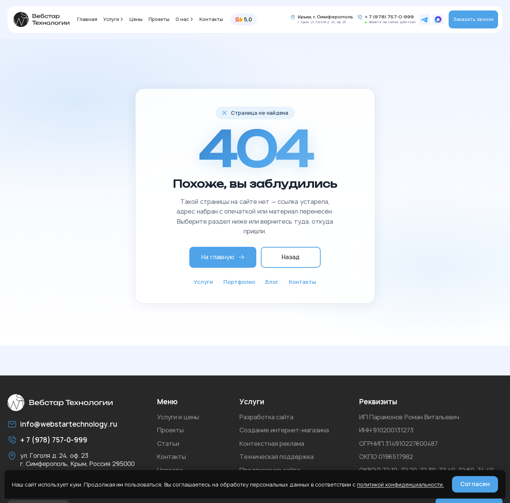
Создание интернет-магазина (284, 430)
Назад (290, 257)
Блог (271, 281)
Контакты (211, 19)
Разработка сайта (266, 417)
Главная (87, 19)
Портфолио (239, 281)
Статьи (168, 443)
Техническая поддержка (276, 457)
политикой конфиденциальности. (400, 484)
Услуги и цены (178, 417)
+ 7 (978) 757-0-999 (389, 17)
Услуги (111, 19)
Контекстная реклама (271, 443)
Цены (136, 19)
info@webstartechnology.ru (68, 424)
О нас (182, 19)
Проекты (159, 19)
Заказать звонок (473, 19)
